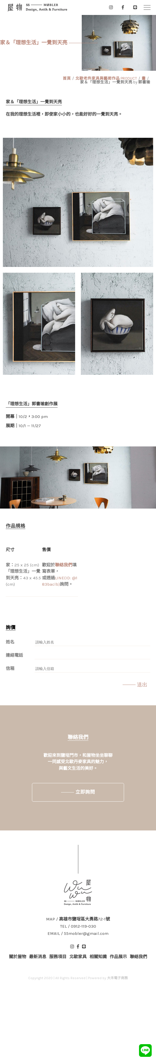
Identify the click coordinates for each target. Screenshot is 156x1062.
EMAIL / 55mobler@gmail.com (78, 933)
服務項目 (57, 956)
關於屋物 (17, 956)
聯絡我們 (63, 565)
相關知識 (98, 956)
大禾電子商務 (117, 978)
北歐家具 (78, 956)
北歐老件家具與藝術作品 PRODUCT (106, 78)
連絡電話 (14, 655)
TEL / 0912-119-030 (78, 926)
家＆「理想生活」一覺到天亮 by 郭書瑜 (115, 82)
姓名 (10, 642)
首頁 (67, 78)
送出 (142, 684)
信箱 (10, 668)
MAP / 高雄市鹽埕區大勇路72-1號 (78, 919)
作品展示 (118, 956)
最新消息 (37, 956)
